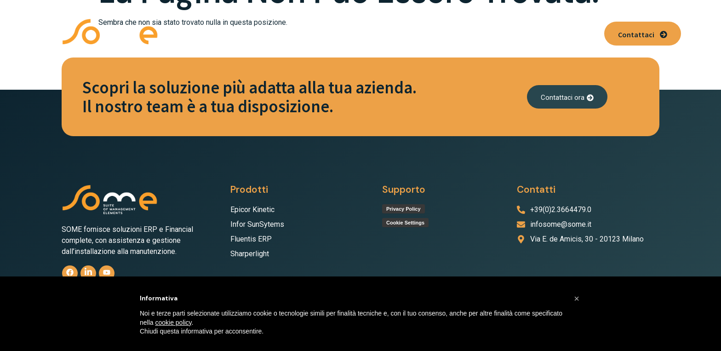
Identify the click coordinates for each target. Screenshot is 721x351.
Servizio (403, 33)
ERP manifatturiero (339, 33)
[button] (269, 33)
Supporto (447, 33)
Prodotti (269, 33)
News (550, 33)
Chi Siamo (219, 33)
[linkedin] (89, 273)
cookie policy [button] (173, 322)
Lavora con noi (502, 33)
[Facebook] (70, 273)
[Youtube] (108, 273)
